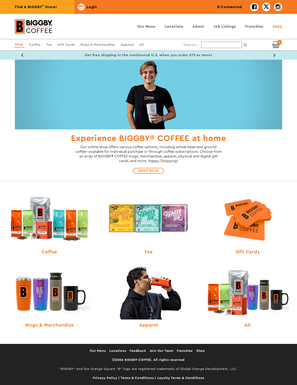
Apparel (127, 44)
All (141, 44)
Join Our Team (161, 350)
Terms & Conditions (138, 378)
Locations (174, 26)
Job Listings (225, 26)
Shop (277, 26)
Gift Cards (66, 44)
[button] (22, 55)
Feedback (137, 350)
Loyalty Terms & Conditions (180, 378)
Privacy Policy (105, 378)
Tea (49, 44)
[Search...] (221, 45)
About (198, 26)
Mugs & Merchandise (98, 44)
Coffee (35, 44)
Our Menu (146, 26)
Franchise (254, 26)
